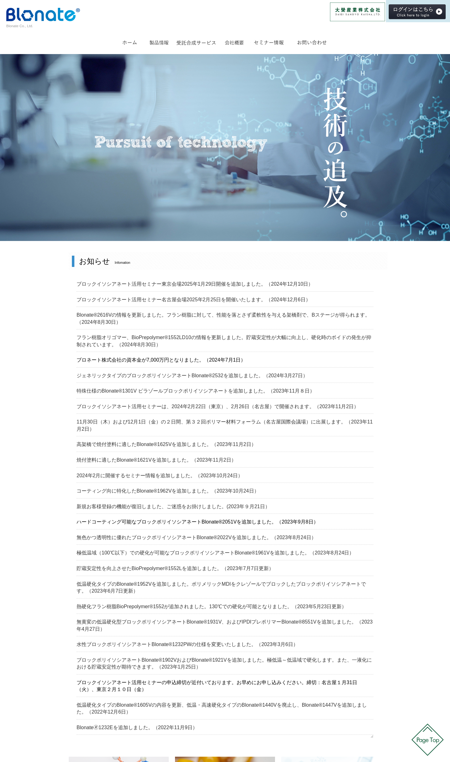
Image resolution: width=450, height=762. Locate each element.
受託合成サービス (196, 41)
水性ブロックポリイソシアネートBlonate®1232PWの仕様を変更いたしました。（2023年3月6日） (187, 644)
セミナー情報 (268, 41)
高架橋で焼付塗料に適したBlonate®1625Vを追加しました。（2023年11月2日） (166, 444)
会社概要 (234, 41)
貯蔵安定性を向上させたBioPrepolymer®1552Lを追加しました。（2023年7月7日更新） (175, 568)
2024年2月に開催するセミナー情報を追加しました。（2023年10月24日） (160, 475)
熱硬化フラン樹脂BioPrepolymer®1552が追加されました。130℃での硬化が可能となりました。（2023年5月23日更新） (212, 606)
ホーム (130, 41)
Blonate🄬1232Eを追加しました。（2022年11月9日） (137, 727)
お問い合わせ (311, 41)
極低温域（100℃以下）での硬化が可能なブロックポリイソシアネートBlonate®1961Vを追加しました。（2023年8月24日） (215, 552)
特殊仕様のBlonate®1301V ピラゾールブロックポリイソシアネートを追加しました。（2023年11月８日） (196, 391)
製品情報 (159, 41)
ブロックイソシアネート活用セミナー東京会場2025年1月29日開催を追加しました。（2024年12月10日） (195, 284)
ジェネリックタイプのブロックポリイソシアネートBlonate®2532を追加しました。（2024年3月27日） (192, 375)
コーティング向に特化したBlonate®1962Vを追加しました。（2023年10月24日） (168, 491)
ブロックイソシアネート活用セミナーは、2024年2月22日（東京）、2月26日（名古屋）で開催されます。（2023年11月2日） (218, 406)
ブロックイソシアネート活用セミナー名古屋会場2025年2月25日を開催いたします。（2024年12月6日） (194, 299)
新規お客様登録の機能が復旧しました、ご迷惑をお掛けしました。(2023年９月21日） (173, 506)
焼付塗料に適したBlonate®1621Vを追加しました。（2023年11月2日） (156, 460)
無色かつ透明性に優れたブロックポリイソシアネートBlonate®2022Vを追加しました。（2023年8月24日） (196, 537)
